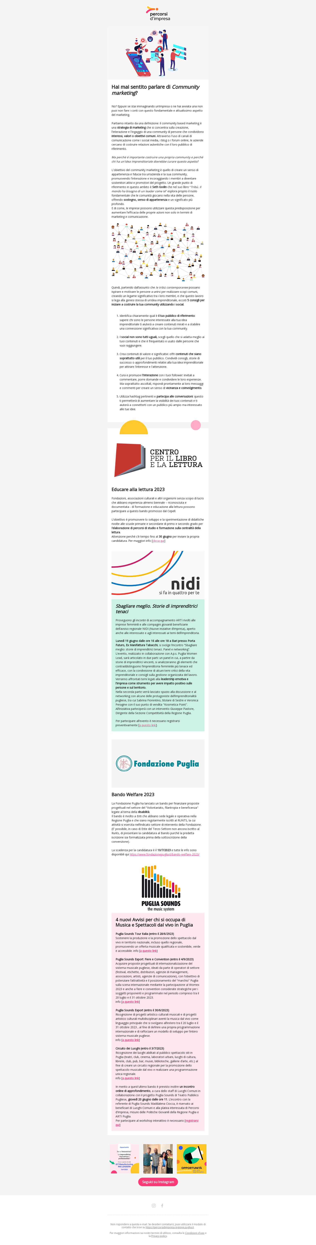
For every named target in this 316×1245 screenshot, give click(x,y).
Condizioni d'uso (194, 1233)
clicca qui (158, 541)
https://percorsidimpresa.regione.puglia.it (170, 1227)
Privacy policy (159, 1236)
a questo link (147, 725)
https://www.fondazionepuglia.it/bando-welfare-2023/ (164, 854)
